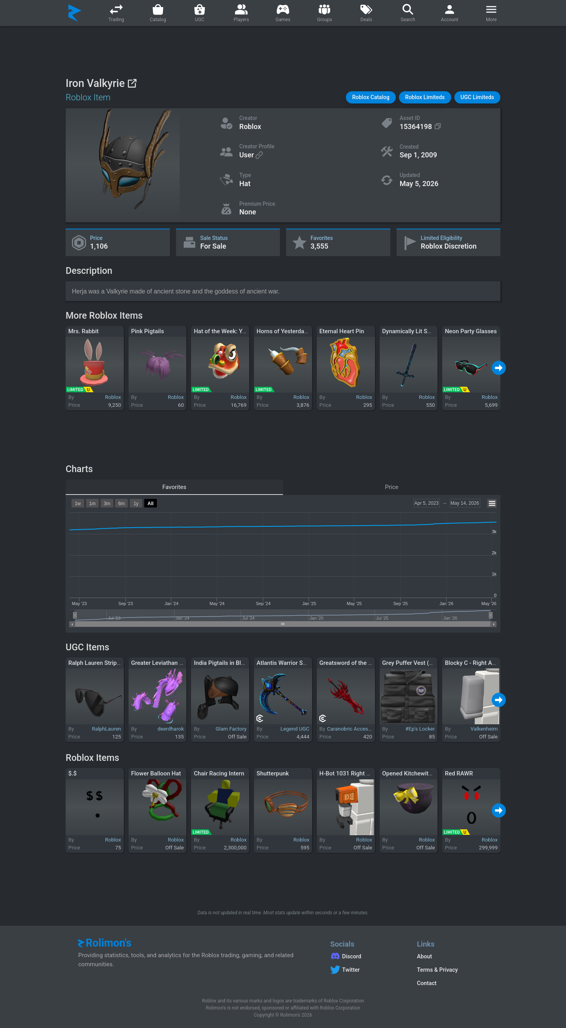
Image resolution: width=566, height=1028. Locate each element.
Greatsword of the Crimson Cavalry (366, 662)
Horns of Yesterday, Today (291, 331)
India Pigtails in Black (222, 662)
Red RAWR (459, 773)
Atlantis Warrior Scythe (287, 662)
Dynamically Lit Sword (411, 331)
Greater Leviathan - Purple (165, 662)
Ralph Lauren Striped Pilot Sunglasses (118, 662)
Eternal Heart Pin (342, 331)
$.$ (72, 773)
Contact (427, 983)
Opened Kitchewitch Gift (414, 773)
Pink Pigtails (147, 331)
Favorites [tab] (174, 487)
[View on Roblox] (132, 83)
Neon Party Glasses (471, 331)
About (424, 956)
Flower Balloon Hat (156, 773)
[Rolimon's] (74, 13)
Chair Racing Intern (219, 773)
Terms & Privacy (437, 970)
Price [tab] (392, 487)
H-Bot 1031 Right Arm (348, 773)
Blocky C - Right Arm (472, 662)
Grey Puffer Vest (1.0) (410, 662)
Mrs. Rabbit (83, 331)
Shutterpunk (273, 773)
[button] (371, 97)
